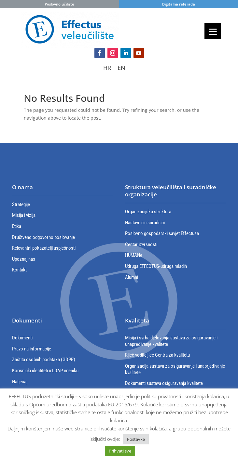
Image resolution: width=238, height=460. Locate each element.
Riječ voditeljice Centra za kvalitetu (157, 355)
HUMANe (133, 255)
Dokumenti (22, 338)
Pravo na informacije (31, 349)
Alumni (131, 277)
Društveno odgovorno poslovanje (43, 237)
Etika (16, 226)
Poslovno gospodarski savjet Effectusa (162, 233)
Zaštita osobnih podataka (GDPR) (43, 359)
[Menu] (212, 31)
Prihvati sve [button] (120, 451)
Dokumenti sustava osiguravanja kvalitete (164, 383)
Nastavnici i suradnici (145, 223)
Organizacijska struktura (148, 212)
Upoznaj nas (23, 259)
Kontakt (19, 270)
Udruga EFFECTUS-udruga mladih (156, 266)
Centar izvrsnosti (141, 244)
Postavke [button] (136, 439)
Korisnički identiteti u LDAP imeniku (45, 371)
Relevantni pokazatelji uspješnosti (44, 248)
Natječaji (20, 382)
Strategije (21, 204)
